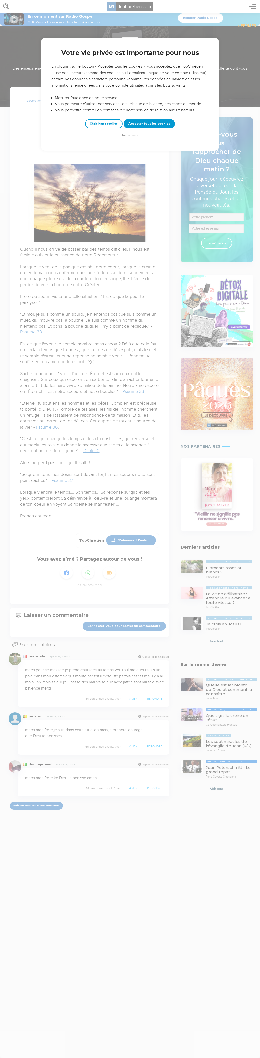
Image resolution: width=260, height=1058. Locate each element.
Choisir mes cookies (104, 123)
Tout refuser (130, 135)
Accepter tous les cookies (149, 123)
